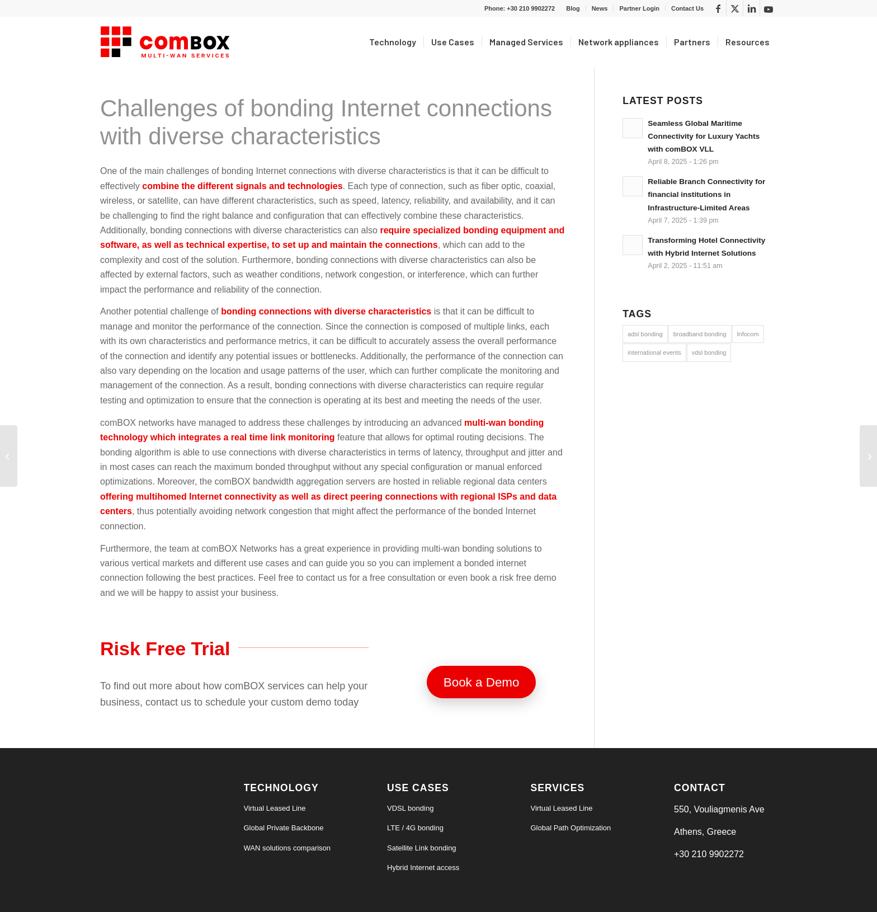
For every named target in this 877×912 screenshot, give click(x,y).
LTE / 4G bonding (415, 828)
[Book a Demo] (481, 682)
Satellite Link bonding (421, 848)
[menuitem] (573, 8)
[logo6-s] (167, 42)
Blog (572, 8)
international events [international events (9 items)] (654, 352)
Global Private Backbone (284, 828)
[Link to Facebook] (718, 8)
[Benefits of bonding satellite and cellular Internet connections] (8, 456)
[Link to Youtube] (768, 8)
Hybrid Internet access (423, 867)
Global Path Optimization (571, 828)
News (600, 8)
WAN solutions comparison (287, 848)
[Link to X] (735, 8)
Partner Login (639, 8)
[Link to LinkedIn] (751, 8)
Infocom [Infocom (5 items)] (748, 334)
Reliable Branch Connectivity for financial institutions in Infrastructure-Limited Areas (706, 194)
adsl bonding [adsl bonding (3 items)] (645, 334)
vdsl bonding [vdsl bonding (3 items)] (709, 352)
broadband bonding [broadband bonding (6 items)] (700, 334)
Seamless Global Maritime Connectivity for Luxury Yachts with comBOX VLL (704, 136)
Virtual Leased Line (275, 808)
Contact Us (687, 8)
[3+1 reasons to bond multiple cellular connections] (868, 456)
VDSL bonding (410, 808)
